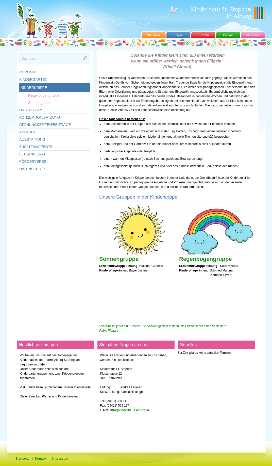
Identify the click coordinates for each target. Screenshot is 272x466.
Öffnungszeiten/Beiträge (45, 125)
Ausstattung (32, 139)
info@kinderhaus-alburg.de (130, 410)
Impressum (252, 35)
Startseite (153, 35)
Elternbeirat (32, 154)
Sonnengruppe (40, 103)
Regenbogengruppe (44, 95)
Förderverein (33, 161)
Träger (178, 35)
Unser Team (31, 110)
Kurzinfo (203, 35)
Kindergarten (33, 79)
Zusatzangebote (36, 147)
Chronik (27, 72)
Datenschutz (32, 169)
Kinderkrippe (34, 88)
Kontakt (228, 35)
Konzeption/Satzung (39, 117)
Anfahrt (27, 132)
